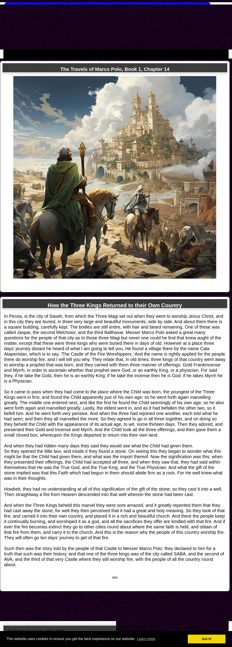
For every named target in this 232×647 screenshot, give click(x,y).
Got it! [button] (206, 639)
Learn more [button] (146, 639)
